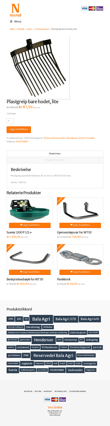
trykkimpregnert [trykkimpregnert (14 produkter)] (28, 370)
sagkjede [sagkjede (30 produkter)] (27, 363)
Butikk (21, 29)
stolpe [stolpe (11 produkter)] (70, 363)
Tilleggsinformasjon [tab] (55, 160)
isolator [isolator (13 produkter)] (11, 347)
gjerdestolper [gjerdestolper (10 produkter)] (12, 340)
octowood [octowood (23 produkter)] (23, 347)
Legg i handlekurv (18, 129)
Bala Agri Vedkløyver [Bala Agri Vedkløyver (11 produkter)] (15, 327)
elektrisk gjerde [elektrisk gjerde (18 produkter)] (78, 332)
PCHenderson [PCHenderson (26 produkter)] (49, 347)
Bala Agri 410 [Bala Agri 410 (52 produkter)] (90, 319)
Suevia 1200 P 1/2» (19, 232)
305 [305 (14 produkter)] (26, 319)
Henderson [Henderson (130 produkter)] (43, 340)
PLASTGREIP (22, 141)
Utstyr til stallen (87, 138)
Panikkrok (63, 279)
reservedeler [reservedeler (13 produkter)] (13, 363)
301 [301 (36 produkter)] (19, 319)
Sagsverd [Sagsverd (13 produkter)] (39, 363)
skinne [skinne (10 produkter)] (48, 363)
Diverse (47, 138)
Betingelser (61, 391)
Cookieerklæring (77, 391)
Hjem (12, 29)
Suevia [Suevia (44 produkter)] (12, 370)
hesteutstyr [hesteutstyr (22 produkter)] (71, 339)
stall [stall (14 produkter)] (55, 363)
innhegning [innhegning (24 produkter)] (92, 339)
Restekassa (72, 138)
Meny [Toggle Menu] (15, 21)
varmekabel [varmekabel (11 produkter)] (42, 370)
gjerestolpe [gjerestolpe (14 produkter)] (25, 340)
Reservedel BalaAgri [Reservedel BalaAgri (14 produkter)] (85, 355)
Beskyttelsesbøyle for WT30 (25, 279)
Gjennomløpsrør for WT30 (74, 232)
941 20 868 (55, 407)
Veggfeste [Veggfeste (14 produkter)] (90, 370)
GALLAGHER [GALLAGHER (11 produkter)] (93, 332)
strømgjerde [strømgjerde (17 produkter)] (90, 363)
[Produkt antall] (10, 120)
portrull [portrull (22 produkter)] (97, 347)
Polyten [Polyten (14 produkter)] (64, 347)
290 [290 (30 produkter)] (10, 318)
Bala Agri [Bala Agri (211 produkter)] (41, 319)
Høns (29, 29)
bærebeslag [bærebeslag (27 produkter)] (33, 327)
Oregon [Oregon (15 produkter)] (35, 347)
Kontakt (48, 391)
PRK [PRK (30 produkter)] (26, 355)
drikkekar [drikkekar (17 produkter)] (48, 327)
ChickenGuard (42, 29)
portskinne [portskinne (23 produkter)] (14, 355)
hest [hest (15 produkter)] (59, 339)
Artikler (28, 391)
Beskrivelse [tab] (54, 153)
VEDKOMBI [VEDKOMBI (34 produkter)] (57, 370)
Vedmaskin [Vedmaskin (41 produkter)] (75, 370)
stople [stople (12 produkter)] (77, 363)
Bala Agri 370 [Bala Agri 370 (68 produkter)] (66, 319)
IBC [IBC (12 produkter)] (81, 340)
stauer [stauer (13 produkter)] (62, 363)
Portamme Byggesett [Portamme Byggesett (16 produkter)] (80, 347)
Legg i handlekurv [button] (30, 225)
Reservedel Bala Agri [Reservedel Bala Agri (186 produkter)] (53, 355)
